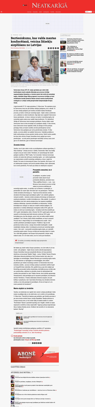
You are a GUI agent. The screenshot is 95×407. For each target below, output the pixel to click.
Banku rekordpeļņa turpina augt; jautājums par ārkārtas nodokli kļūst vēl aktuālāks (35, 403)
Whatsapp (34, 340)
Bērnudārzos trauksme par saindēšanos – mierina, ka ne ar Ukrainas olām (35, 390)
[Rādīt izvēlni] (1, 11)
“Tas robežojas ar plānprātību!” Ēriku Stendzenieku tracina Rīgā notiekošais (74, 48)
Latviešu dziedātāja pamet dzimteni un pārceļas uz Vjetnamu (36, 322)
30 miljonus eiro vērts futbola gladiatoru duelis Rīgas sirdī (31, 394)
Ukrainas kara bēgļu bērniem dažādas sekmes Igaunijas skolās (32, 377)
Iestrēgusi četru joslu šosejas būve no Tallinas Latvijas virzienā (32, 398)
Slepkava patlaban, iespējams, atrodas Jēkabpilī (28, 381)
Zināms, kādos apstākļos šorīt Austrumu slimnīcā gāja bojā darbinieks (38, 317)
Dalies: (29, 343)
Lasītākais (65, 35)
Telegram (27, 340)
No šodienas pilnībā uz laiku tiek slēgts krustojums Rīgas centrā (75, 55)
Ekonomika (58, 11)
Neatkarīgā (15, 35)
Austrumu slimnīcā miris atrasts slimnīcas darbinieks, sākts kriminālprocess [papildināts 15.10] (75, 41)
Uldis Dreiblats (22, 48)
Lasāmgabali (46, 11)
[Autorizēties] (93, 11)
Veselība (52, 11)
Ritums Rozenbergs (15, 48)
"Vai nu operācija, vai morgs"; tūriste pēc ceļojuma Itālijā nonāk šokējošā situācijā (75, 70)
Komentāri (35, 11)
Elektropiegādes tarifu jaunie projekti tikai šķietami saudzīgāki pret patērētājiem (33, 386)
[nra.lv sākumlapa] (25, 5)
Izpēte (40, 11)
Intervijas (29, 11)
